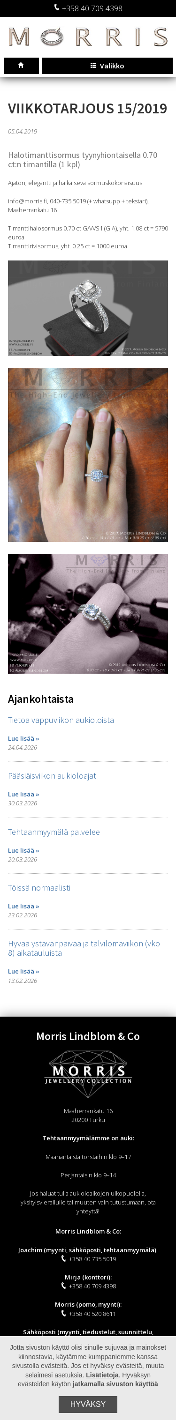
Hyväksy (88, 1404)
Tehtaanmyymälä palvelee (54, 831)
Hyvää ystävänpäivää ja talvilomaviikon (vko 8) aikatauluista (84, 948)
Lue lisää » (23, 738)
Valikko (107, 65)
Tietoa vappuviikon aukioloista (61, 719)
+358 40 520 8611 (88, 1313)
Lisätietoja (102, 1375)
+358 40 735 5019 (88, 1259)
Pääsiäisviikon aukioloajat (52, 775)
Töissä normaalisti (39, 887)
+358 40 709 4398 (88, 8)
